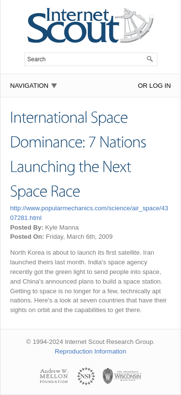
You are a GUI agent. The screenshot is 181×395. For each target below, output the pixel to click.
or (143, 85)
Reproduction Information (90, 351)
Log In (160, 85)
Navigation (29, 85)
